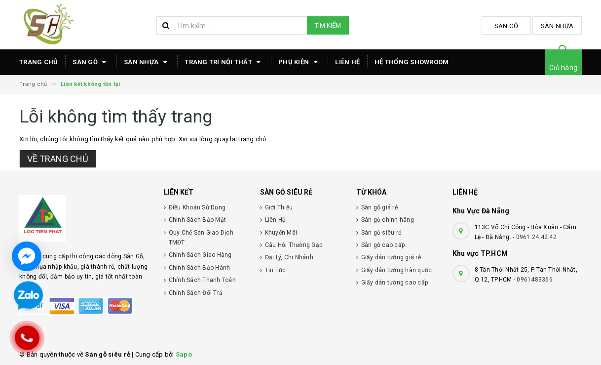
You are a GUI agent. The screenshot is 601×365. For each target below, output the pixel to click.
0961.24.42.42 (536, 237)
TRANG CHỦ (38, 62)
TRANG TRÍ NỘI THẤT (224, 62)
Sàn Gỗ (506, 26)
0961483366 (535, 279)
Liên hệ (347, 62)
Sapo (184, 354)
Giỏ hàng (563, 68)
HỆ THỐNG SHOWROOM (412, 62)
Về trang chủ (57, 159)
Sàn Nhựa (557, 26)
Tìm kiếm (328, 25)
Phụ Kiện (299, 62)
